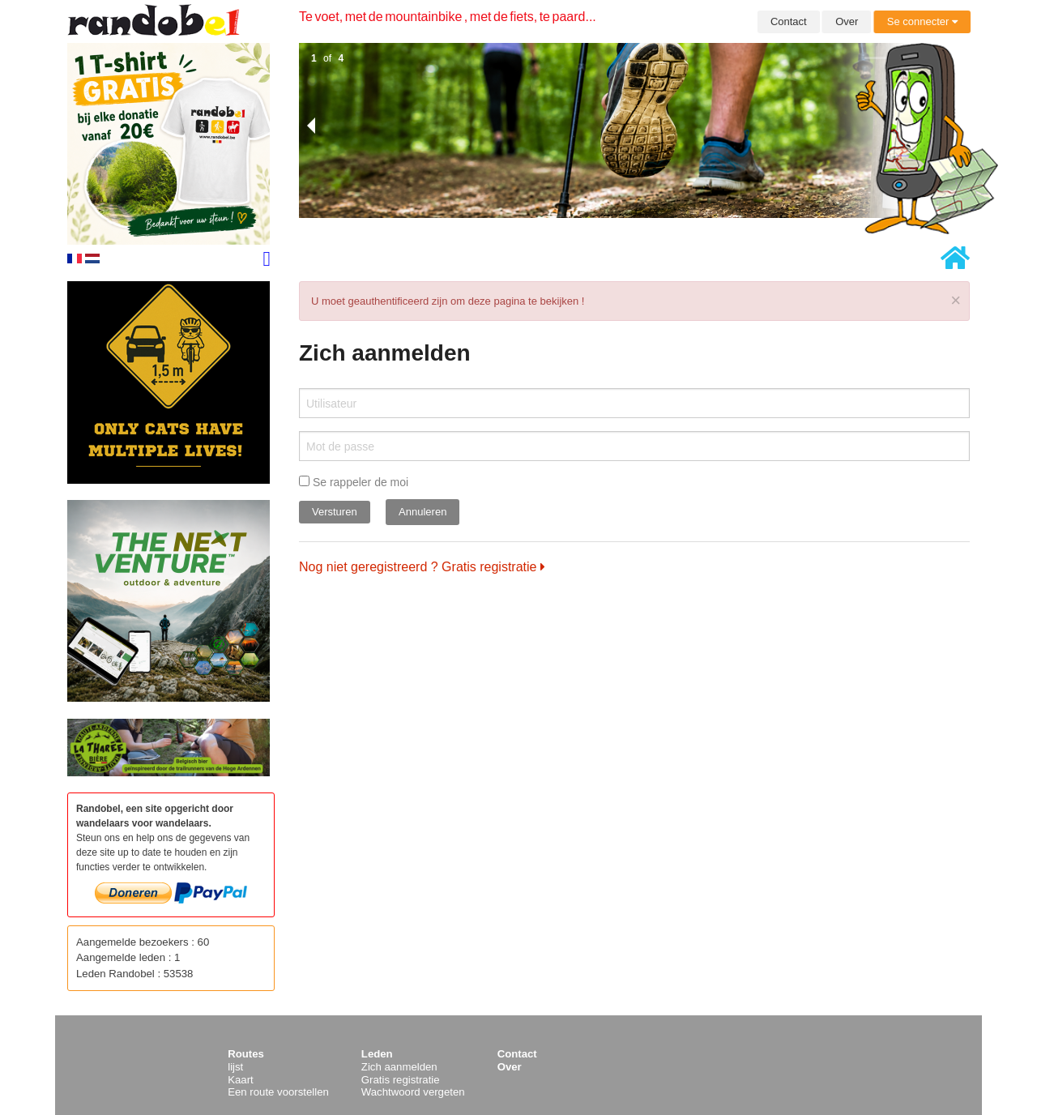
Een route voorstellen (278, 1092)
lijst (235, 1067)
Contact (788, 21)
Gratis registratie (400, 1080)
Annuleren (422, 512)
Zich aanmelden (399, 1067)
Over (846, 21)
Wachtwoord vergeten (413, 1092)
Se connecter (922, 21)
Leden (377, 1054)
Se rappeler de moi (353, 482)
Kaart (241, 1080)
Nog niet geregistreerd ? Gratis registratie (422, 567)
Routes (246, 1054)
